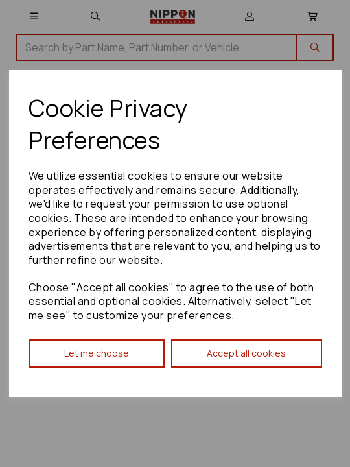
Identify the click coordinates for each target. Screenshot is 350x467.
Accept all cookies (246, 353)
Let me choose (96, 353)
